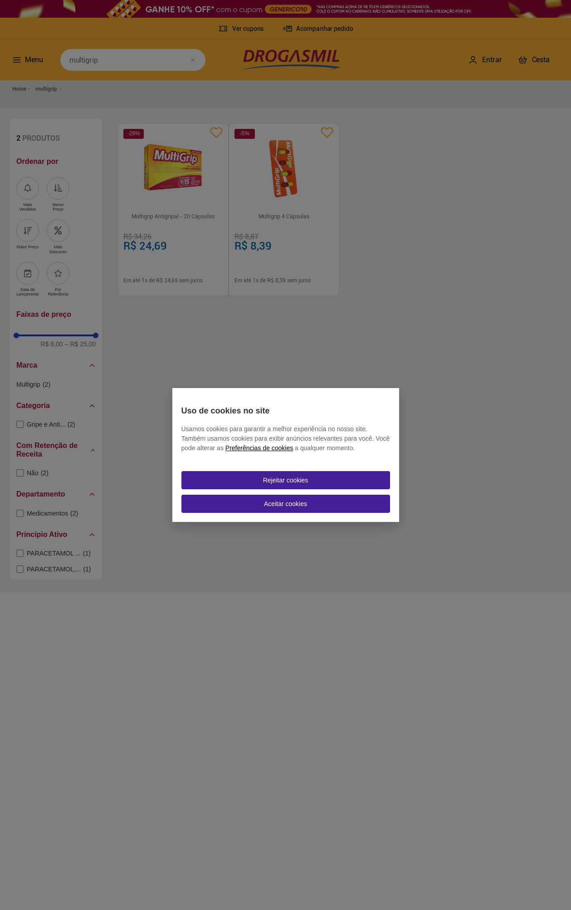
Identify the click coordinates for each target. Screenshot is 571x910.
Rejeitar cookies (285, 480)
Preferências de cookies (259, 448)
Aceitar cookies (285, 503)
